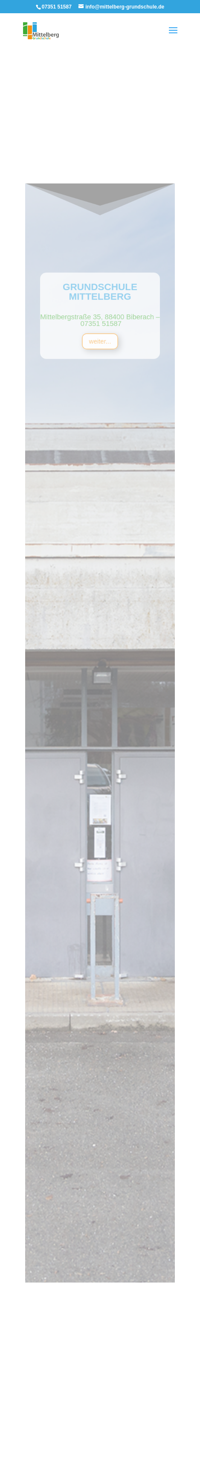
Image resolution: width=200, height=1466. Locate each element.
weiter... (100, 417)
